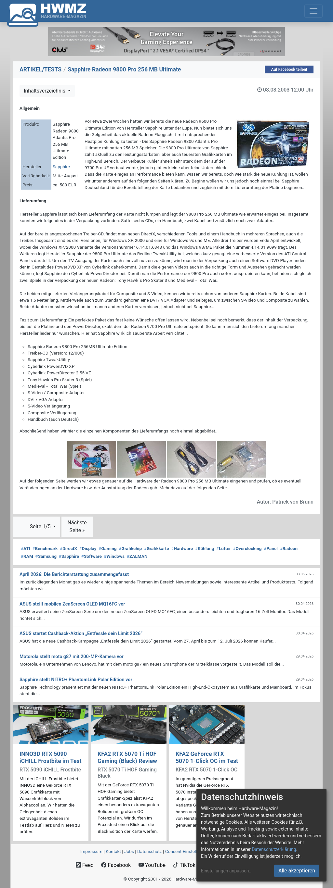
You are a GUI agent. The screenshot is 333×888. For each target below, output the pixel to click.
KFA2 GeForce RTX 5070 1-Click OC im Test (207, 757)
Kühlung (204, 548)
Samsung (46, 556)
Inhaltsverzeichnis (45, 91)
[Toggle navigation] (313, 11)
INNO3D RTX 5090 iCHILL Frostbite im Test (50, 757)
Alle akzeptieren (296, 871)
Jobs (129, 851)
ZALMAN (137, 556)
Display (88, 548)
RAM (27, 556)
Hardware (182, 548)
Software (91, 556)
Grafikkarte (156, 548)
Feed (85, 865)
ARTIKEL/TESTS (40, 69)
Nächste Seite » (77, 526)
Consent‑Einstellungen (187, 851)
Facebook (116, 865)
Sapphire (61, 166)
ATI (25, 548)
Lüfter (223, 548)
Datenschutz (149, 851)
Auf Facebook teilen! (289, 69)
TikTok (184, 865)
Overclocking (247, 548)
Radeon (289, 548)
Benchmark (45, 548)
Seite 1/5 (41, 526)
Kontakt (113, 851)
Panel (271, 548)
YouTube (152, 865)
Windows (114, 556)
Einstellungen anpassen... (227, 870)
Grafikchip (130, 548)
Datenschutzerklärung (274, 849)
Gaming (107, 548)
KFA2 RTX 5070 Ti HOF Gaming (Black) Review (127, 757)
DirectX (68, 548)
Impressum (91, 851)
